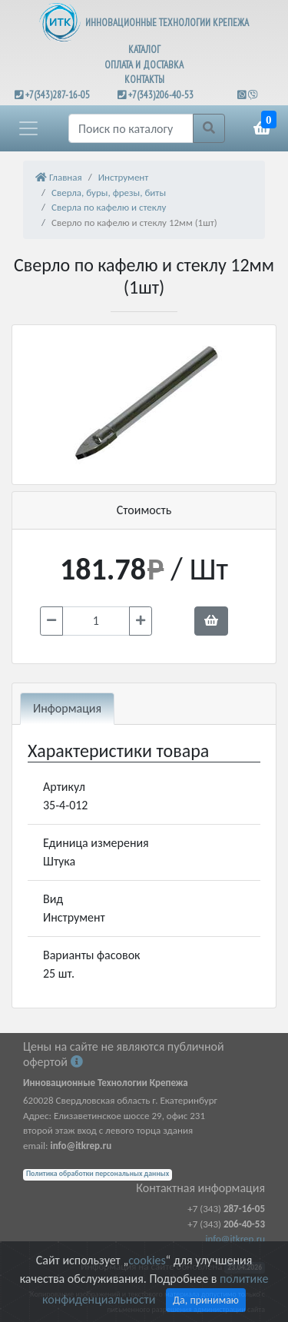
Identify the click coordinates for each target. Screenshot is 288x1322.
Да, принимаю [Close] (206, 1300)
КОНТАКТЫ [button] (144, 79)
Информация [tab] (67, 708)
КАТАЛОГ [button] (144, 49)
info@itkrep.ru (235, 1238)
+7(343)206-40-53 (161, 94)
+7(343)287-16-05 (57, 94)
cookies (146, 1260)
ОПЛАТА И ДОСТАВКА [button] (144, 64)
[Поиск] (131, 128)
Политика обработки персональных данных (97, 1173)
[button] (28, 128)
